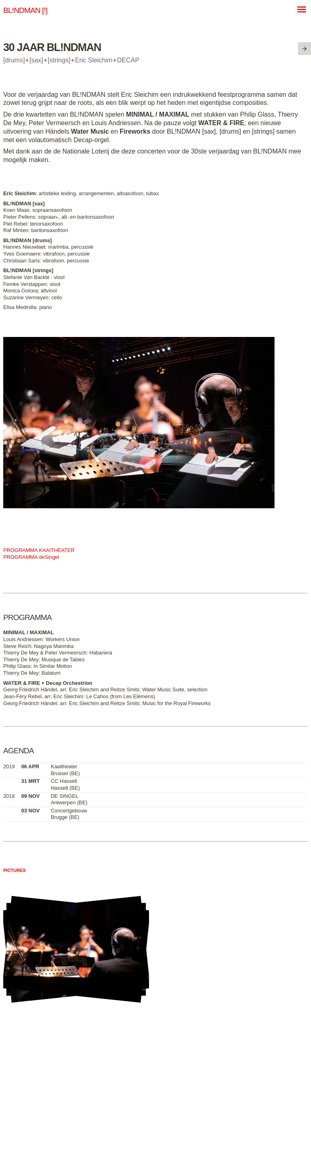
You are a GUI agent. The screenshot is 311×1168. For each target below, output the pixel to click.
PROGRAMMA (39, 550)
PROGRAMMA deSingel (31, 557)
